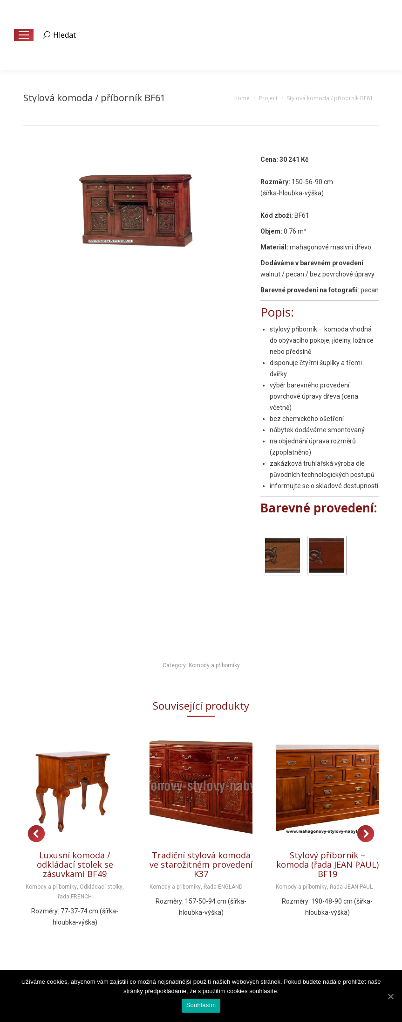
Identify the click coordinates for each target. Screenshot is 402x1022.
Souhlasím (201, 1004)
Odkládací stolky (101, 887)
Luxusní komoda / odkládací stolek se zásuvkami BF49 (75, 864)
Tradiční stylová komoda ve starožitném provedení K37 (201, 864)
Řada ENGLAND (223, 887)
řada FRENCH (75, 896)
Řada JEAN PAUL (351, 887)
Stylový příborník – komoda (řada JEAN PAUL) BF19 (327, 864)
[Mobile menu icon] (24, 35)
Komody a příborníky (214, 665)
